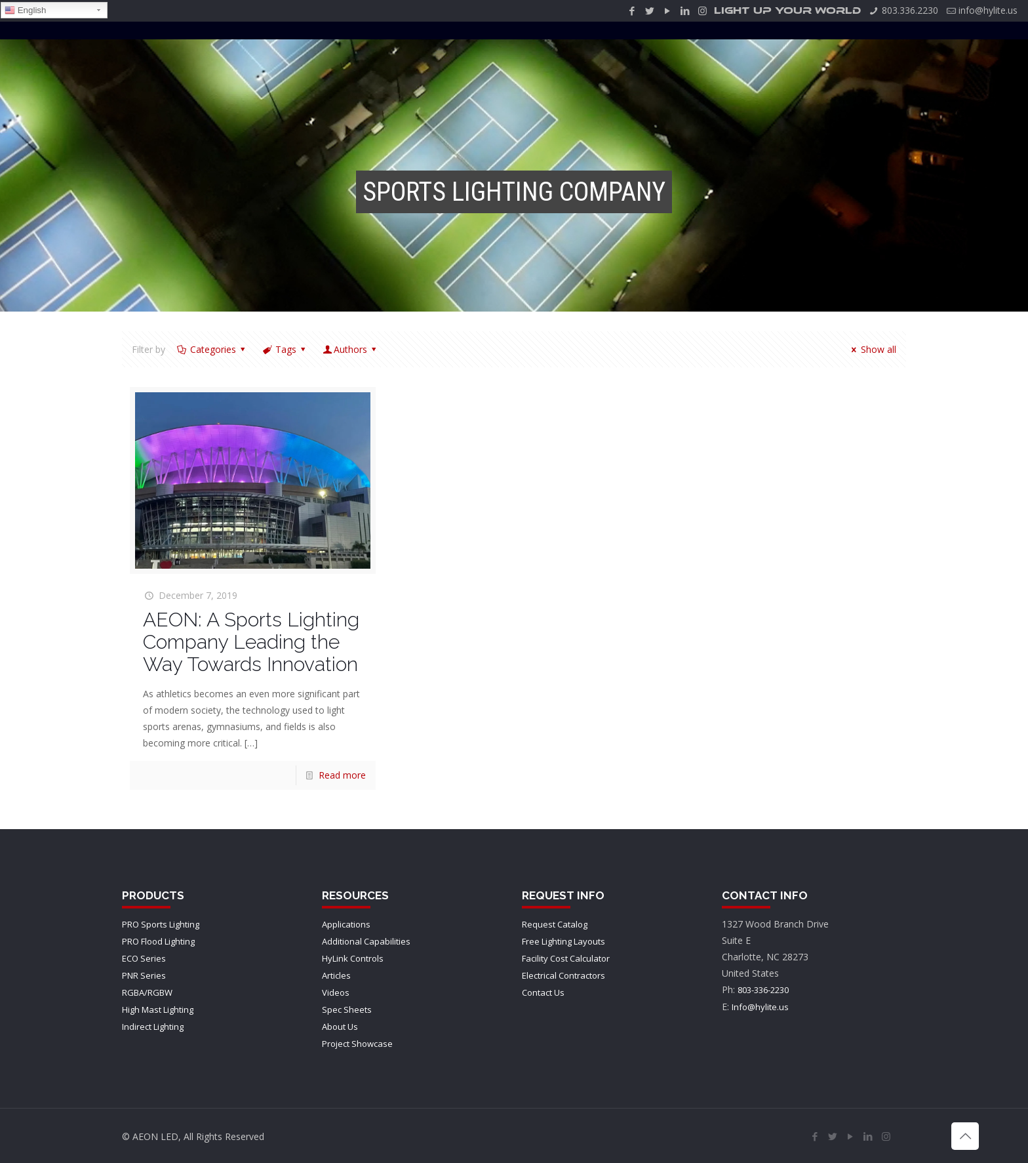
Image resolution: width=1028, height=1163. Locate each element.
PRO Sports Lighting (160, 924)
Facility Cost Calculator (566, 958)
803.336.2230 (910, 10)
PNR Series (144, 975)
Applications (346, 924)
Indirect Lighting (153, 1026)
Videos (335, 992)
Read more (342, 775)
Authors (350, 349)
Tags (284, 349)
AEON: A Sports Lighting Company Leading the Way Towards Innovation (251, 642)
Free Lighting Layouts (563, 941)
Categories (211, 349)
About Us (340, 1026)
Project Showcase (357, 1044)
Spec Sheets (347, 1009)
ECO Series (144, 958)
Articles (336, 975)
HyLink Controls (353, 958)
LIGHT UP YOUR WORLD (787, 10)
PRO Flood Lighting (158, 941)
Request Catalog (554, 924)
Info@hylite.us (760, 1007)
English (25, 10)
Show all (872, 349)
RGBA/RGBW (147, 992)
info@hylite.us (988, 10)
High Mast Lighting (157, 1009)
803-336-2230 (763, 990)
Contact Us (543, 992)
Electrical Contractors (563, 975)
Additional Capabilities (366, 941)
